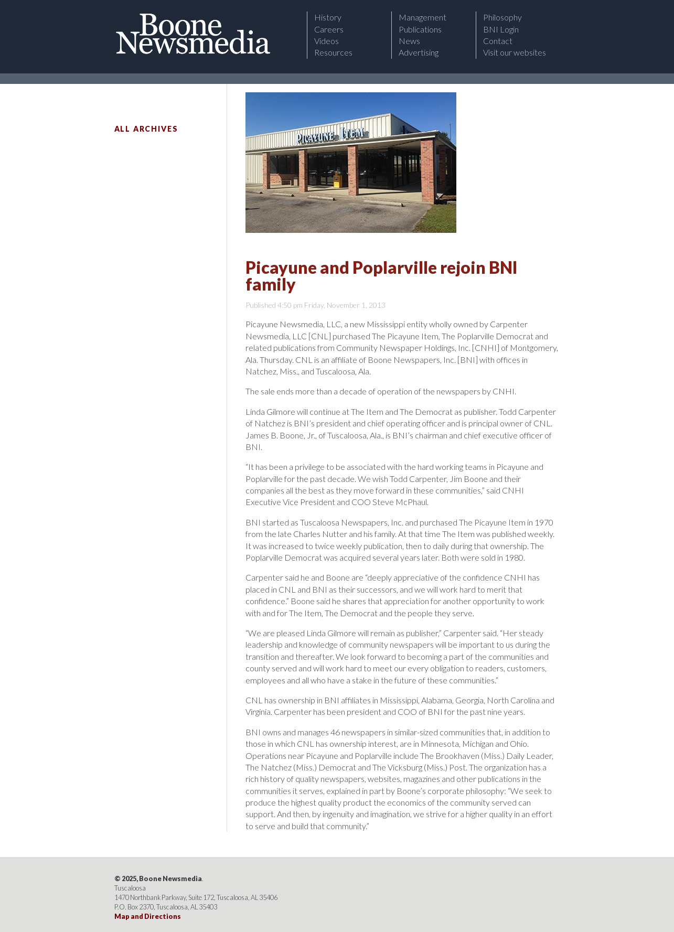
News (409, 41)
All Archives (146, 128)
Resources (333, 52)
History (327, 17)
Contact (497, 41)
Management (422, 17)
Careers (329, 29)
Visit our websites (514, 52)
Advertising (418, 52)
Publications (420, 29)
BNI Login (501, 29)
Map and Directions (147, 916)
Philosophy (502, 17)
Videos (326, 41)
